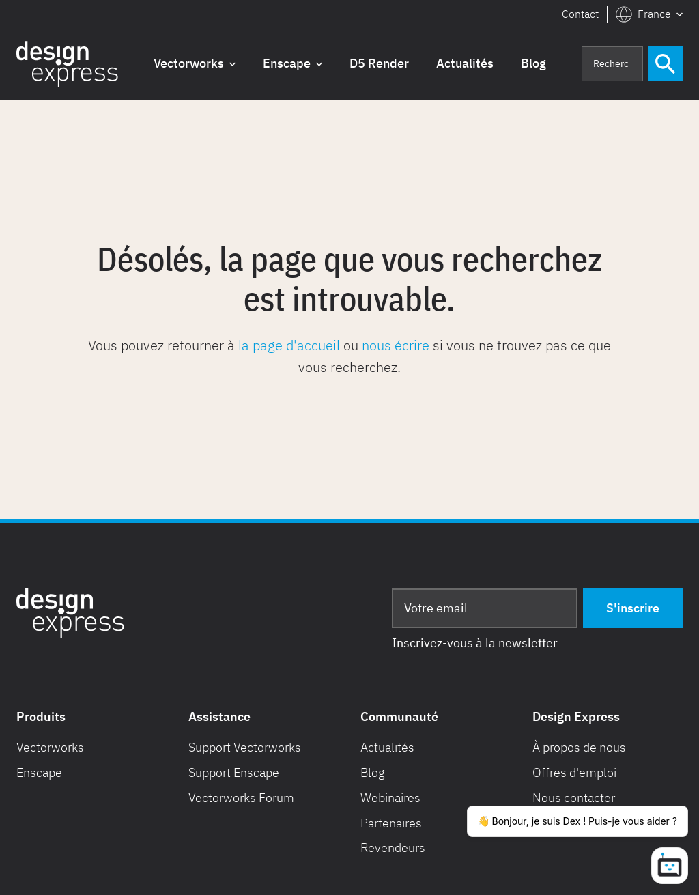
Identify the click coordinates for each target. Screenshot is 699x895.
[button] (649, 14)
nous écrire (395, 345)
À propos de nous (579, 747)
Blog (372, 772)
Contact (580, 13)
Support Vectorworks (244, 747)
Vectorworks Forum (241, 798)
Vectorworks (50, 747)
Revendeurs (392, 847)
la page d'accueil (289, 345)
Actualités (387, 747)
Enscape (39, 772)
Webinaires (390, 798)
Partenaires (391, 823)
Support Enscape (233, 772)
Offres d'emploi (574, 772)
